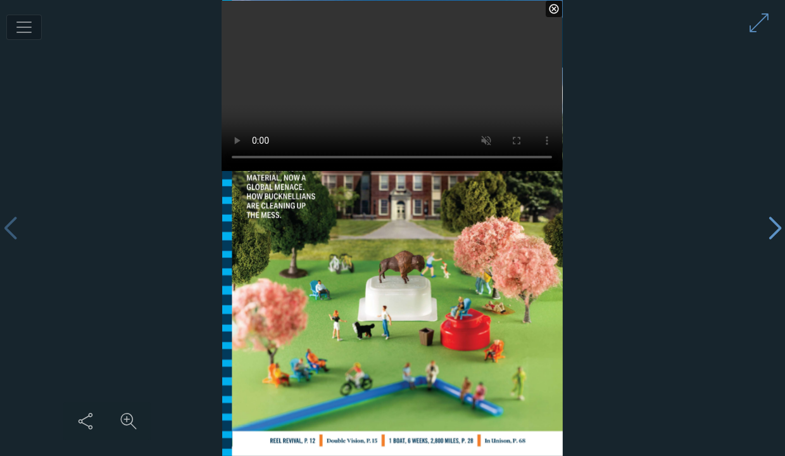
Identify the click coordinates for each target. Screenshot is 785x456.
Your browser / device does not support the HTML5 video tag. (392, 86)
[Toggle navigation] (24, 27)
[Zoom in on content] (128, 421)
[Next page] (775, 228)
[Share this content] (85, 421)
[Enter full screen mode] (759, 23)
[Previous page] (10, 228)
